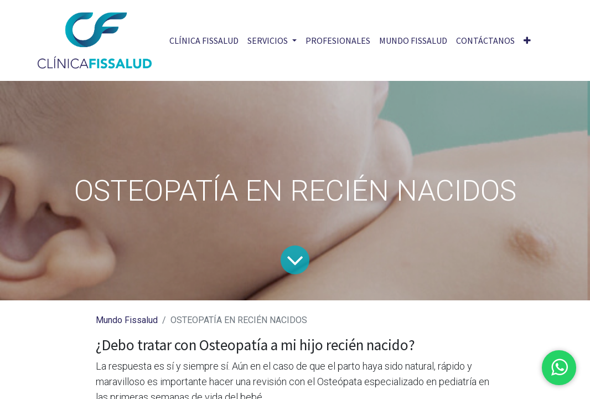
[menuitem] (204, 40)
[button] (527, 40)
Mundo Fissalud (127, 320)
